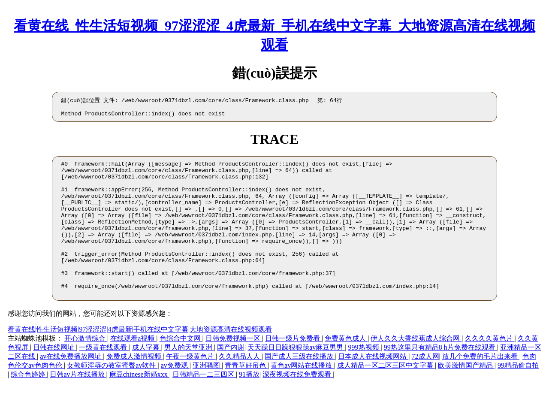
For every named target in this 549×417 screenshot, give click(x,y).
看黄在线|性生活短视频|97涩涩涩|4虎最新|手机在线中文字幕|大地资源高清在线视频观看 (140, 359)
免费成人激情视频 (134, 386)
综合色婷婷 (29, 404)
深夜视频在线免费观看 (297, 404)
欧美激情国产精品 (466, 395)
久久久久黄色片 (490, 368)
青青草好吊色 (246, 395)
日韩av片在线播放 (78, 404)
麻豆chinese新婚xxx (139, 404)
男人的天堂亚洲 (189, 377)
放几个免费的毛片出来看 (480, 386)
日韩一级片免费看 (293, 368)
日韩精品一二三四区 (204, 404)
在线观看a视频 (133, 368)
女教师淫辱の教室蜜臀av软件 (112, 395)
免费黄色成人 (346, 368)
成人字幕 (146, 377)
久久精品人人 (240, 386)
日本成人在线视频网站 (373, 386)
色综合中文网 (181, 368)
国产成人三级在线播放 (300, 386)
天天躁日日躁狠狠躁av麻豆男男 (296, 377)
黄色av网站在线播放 (302, 395)
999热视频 (364, 377)
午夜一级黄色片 (191, 386)
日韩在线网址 (54, 377)
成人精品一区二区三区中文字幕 (386, 395)
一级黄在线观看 (104, 377)
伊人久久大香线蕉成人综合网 (416, 368)
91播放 (249, 404)
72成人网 (425, 386)
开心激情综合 (85, 368)
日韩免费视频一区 (233, 368)
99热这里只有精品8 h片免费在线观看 (440, 377)
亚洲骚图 (207, 395)
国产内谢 (230, 377)
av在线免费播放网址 (71, 386)
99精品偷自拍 (518, 395)
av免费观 (175, 395)
